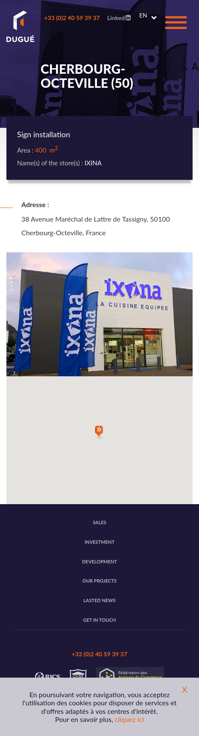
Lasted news (99, 600)
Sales (99, 522)
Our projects (99, 580)
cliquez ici (129, 719)
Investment (99, 542)
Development (99, 561)
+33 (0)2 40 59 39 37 (72, 17)
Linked (119, 17)
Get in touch (99, 620)
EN (143, 15)
